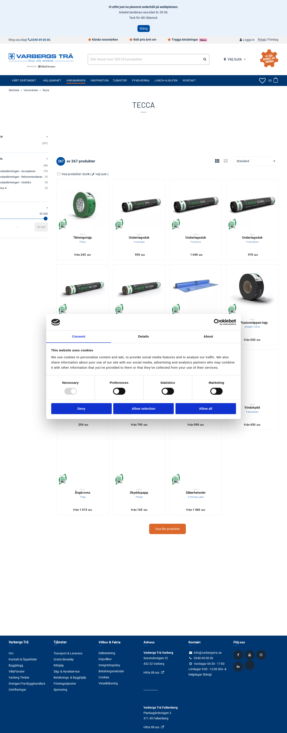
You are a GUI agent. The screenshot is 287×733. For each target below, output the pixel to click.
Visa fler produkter (179, 505)
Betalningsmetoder (111, 671)
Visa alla (13, 193)
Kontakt (189, 80)
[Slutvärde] (65, 227)
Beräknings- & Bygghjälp (70, 677)
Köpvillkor (105, 659)
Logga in (249, 39)
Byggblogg (16, 665)
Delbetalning (107, 653)
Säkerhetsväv (204, 469)
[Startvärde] (15, 227)
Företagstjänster (65, 683)
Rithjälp (59, 665)
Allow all (205, 409)
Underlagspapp (103, 311)
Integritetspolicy (109, 665)
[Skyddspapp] (154, 439)
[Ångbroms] (103, 439)
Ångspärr (204, 311)
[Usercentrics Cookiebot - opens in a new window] (217, 322)
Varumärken (75, 80)
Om (11, 653)
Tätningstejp (103, 232)
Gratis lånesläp (64, 659)
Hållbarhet (52, 80)
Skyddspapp (154, 469)
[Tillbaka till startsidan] (41, 57)
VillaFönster (17, 671)
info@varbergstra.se (208, 652)
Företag (273, 39)
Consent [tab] (78, 336)
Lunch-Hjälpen (166, 80)
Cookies (104, 677)
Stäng (144, 28)
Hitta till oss (151, 672)
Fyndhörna (141, 80)
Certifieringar (17, 689)
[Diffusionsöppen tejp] (255, 281)
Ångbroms (103, 469)
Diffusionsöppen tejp (255, 311)
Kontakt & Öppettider (23, 659)
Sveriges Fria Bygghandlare (27, 683)
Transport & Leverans (68, 653)
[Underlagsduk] (154, 202)
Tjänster (120, 80)
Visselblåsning (108, 683)
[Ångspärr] (205, 281)
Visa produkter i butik (97, 174)
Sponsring (60, 689)
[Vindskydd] (255, 360)
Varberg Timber (19, 677)
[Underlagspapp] (103, 281)
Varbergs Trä (18, 642)
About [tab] (208, 336)
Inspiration (100, 80)
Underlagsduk (154, 232)
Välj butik (235, 59)
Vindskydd (255, 390)
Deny (81, 409)
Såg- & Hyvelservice (67, 671)
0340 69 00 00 (40, 40)
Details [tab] (143, 336)
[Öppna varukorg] (273, 80)
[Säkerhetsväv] (205, 439)
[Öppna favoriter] (262, 80)
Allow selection (143, 409)
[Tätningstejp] (103, 202)
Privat (262, 39)
